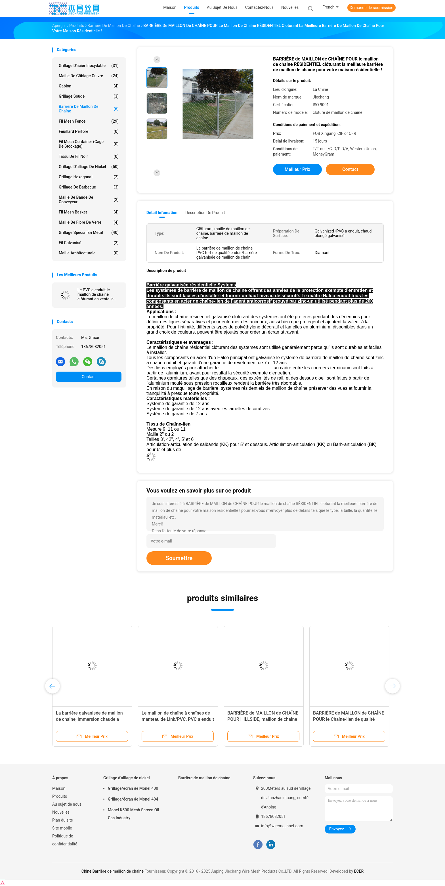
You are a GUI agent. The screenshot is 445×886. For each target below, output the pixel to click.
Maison (58, 788)
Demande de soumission (371, 7)
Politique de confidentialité (64, 840)
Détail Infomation (161, 212)
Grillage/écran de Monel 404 (133, 799)
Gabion (89, 86)
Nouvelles (61, 812)
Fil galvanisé (89, 243)
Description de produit (205, 212)
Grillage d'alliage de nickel (89, 166)
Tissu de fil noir (89, 156)
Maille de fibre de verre (89, 222)
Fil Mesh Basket (89, 212)
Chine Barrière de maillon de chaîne (112, 871)
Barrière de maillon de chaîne (89, 108)
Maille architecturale (89, 253)
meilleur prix (297, 169)
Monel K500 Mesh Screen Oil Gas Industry (133, 814)
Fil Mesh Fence (89, 121)
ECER (359, 871)
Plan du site (62, 820)
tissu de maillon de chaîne (247, 367)
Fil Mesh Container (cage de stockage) (89, 143)
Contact (89, 376)
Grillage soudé (89, 96)
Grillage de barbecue (89, 187)
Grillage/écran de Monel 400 (133, 788)
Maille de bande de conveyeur (89, 199)
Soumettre (179, 558)
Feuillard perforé (89, 131)
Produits (59, 796)
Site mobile (62, 828)
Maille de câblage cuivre (89, 76)
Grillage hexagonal (89, 177)
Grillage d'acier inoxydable (89, 65)
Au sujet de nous (66, 804)
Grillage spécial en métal (89, 232)
